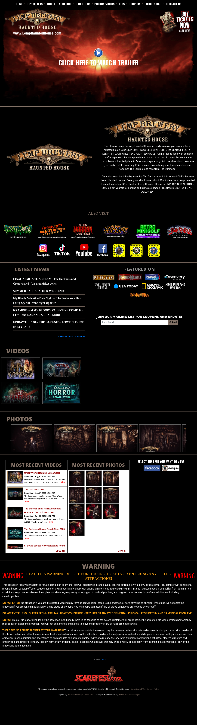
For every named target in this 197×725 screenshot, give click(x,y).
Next (183, 438)
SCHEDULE (65, 4)
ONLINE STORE (153, 4)
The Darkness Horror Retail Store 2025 (44, 529)
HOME (19, 4)
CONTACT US (173, 4)
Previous (10, 438)
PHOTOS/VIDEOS (104, 4)
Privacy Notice (153, 689)
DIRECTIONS (83, 4)
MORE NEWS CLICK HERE (71, 336)
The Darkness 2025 (34, 489)
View (63, 482)
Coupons (135, 4)
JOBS (122, 4)
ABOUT (51, 4)
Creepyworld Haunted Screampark (42, 473)
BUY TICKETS (35, 4)
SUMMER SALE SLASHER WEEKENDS (39, 291)
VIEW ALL (60, 551)
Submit (173, 322)
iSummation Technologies (129, 694)
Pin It (104, 660)
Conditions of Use (138, 689)
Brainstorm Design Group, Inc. (80, 694)
